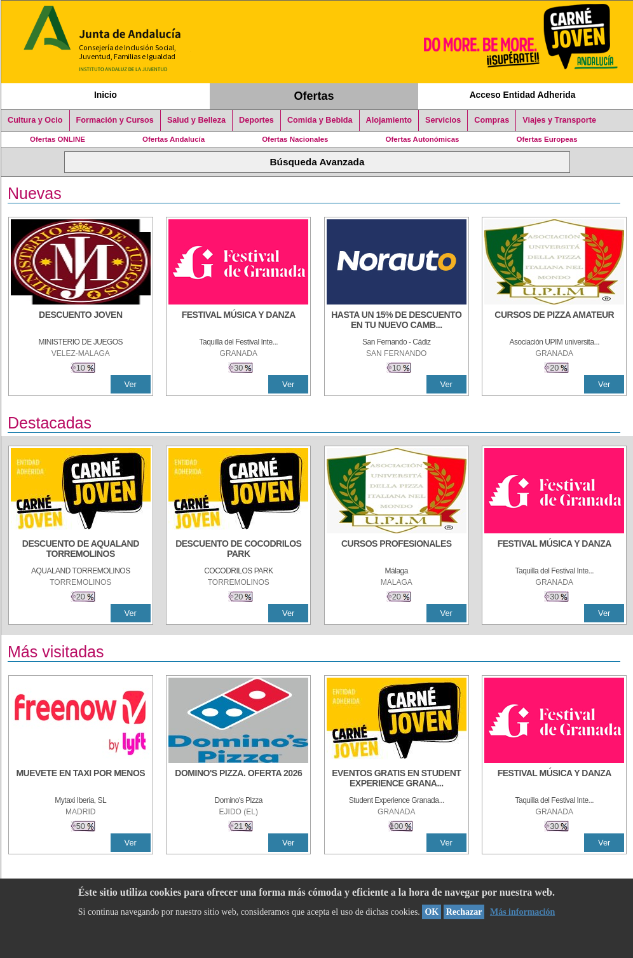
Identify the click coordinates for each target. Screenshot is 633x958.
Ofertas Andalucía (173, 139)
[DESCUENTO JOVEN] (81, 321)
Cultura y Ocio (35, 120)
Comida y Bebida (320, 120)
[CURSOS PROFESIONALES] (396, 550)
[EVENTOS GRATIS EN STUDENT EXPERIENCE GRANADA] (396, 779)
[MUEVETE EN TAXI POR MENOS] (81, 779)
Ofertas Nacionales (295, 139)
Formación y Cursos (115, 120)
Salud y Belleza (196, 120)
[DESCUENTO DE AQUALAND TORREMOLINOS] (81, 550)
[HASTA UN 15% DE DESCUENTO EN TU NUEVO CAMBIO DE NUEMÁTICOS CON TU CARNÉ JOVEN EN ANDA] (396, 321)
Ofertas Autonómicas (422, 139)
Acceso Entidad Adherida (523, 95)
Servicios (443, 120)
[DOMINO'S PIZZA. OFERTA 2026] (238, 779)
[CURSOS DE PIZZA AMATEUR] (554, 321)
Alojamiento (389, 120)
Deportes (256, 120)
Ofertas (314, 96)
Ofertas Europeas (547, 139)
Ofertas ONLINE (57, 139)
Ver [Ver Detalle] (131, 384)
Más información (522, 912)
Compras (491, 120)
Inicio (105, 95)
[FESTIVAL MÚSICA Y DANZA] (238, 321)
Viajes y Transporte (559, 120)
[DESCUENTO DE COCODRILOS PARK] (238, 550)
